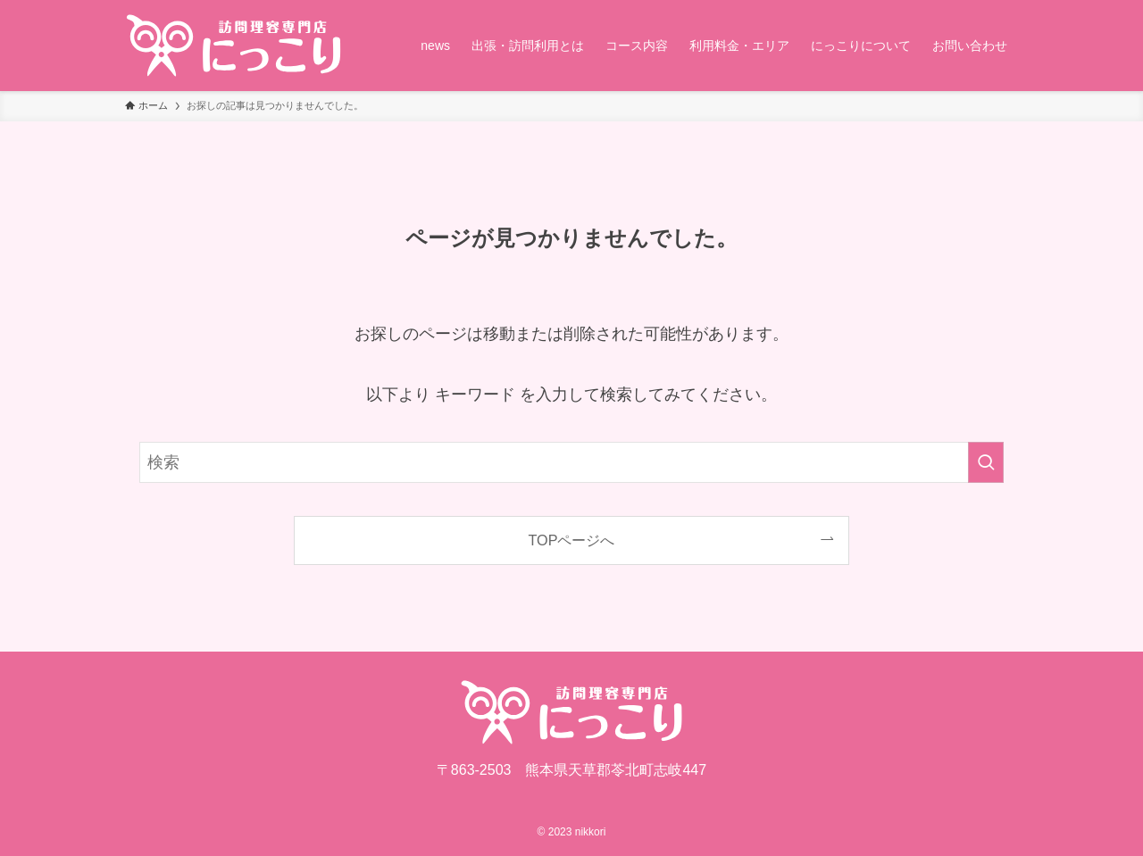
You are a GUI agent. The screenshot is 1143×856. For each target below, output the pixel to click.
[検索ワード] (571, 462)
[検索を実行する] (986, 462)
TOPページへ (572, 540)
